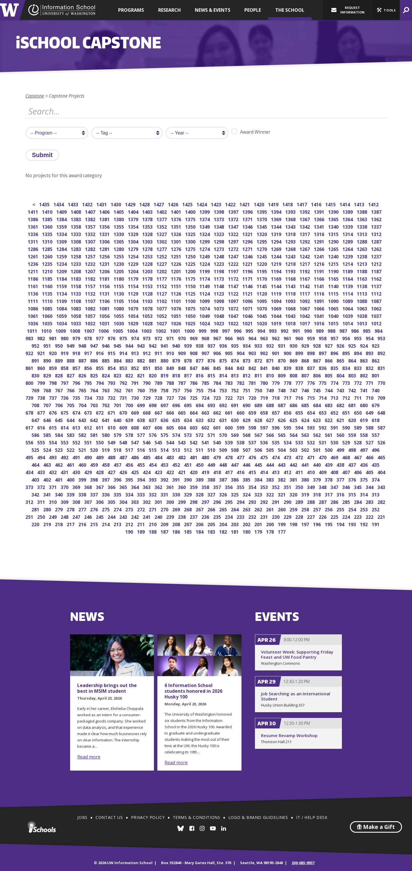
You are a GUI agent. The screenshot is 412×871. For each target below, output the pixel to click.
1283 (76, 248)
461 (71, 464)
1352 (162, 226)
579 (118, 434)
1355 (119, 226)
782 (241, 382)
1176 (176, 278)
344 (370, 486)
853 (123, 367)
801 (376, 375)
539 (229, 442)
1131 (105, 293)
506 (259, 449)
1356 (105, 226)
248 (65, 516)
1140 (334, 286)
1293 (291, 241)
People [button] (252, 10)
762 (118, 390)
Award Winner (250, 131)
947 (94, 345)
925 (352, 345)
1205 (119, 271)
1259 (62, 256)
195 (329, 524)
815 (212, 375)
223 (358, 516)
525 (36, 449)
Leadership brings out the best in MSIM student (107, 688)
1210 (48, 271)
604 (182, 427)
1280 (119, 248)
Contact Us (109, 817)
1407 (90, 211)
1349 (205, 226)
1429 (130, 204)
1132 (90, 293)
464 (36, 464)
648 (382, 412)
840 (276, 367)
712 (346, 397)
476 (253, 457)
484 (159, 457)
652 (335, 412)
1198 (219, 271)
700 (129, 405)
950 (59, 345)
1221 (248, 263)
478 (229, 457)
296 (217, 501)
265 (223, 509)
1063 (362, 308)
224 (346, 516)
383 (270, 479)
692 (223, 405)
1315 (334, 233)
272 (141, 509)
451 (188, 464)
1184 (62, 278)
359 (194, 486)
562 (317, 434)
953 (382, 338)
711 (358, 397)
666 (170, 412)
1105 (119, 300)
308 (77, 501)
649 (370, 412)
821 (141, 375)
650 (358, 412)
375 (364, 479)
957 (335, 338)
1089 (348, 300)
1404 (133, 211)
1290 (334, 241)
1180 (119, 278)
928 (317, 345)
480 (206, 457)
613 (77, 427)
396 (118, 479)
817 (188, 375)
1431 (102, 204)
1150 (191, 286)
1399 (205, 211)
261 (270, 509)
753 (223, 390)
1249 (205, 256)
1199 (205, 271)
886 (94, 360)
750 (259, 390)
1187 (377, 271)
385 (247, 479)
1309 (62, 241)
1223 (219, 263)
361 (170, 486)
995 (250, 330)
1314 (348, 233)
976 (112, 338)
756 (188, 390)
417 (229, 472)
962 (276, 338)
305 (112, 501)
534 (288, 442)
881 (153, 360)
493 (53, 457)
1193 (291, 271)
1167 (305, 278)
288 (311, 501)
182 (223, 531)
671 (112, 412)
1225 (191, 263)
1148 (219, 286)
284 (358, 501)
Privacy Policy (148, 817)
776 (311, 382)
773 (346, 382)
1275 (191, 248)
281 (36, 509)
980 (65, 338)
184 (200, 531)
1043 (291, 315)
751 (247, 390)
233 (241, 516)
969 (194, 338)
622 (329, 419)
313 (376, 494)
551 (88, 442)
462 (59, 464)
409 (323, 472)
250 (41, 516)
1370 (262, 219)
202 (247, 524)
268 (188, 509)
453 (165, 464)
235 (217, 516)
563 (305, 434)
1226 (176, 263)
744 (329, 390)
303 (135, 501)
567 (259, 434)
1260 (48, 256)
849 (170, 367)
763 (106, 390)
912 (147, 353)
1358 (76, 226)
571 (212, 434)
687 (282, 405)
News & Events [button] (212, 10)
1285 (48, 248)
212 (129, 524)
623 (317, 419)
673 (88, 412)
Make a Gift (376, 827)
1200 (191, 271)
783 (229, 382)
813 (235, 375)
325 (235, 494)
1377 (162, 219)
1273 (219, 248)
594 (299, 427)
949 (71, 345)
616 (41, 427)
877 (200, 360)
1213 (362, 263)
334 (129, 494)
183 (212, 531)
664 (194, 412)
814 (223, 375)
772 (358, 382)
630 (235, 419)
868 (305, 360)
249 (53, 516)
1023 (219, 323)
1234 (62, 263)
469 (335, 457)
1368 (291, 219)
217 (71, 524)
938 (200, 345)
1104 (133, 300)
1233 (76, 263)
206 (200, 524)
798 (53, 382)
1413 (359, 204)
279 (59, 509)
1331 (105, 233)
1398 (219, 211)
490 (88, 457)
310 (53, 501)
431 (65, 472)
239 (170, 516)
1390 (334, 211)
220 (36, 524)
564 (294, 434)
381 (294, 479)
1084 (62, 308)
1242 (305, 256)
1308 (76, 241)
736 (65, 397)
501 (317, 449)
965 (241, 338)
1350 (191, 226)
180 (247, 531)
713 (335, 397)
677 (41, 412)
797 (65, 382)
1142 (305, 286)
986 (355, 330)
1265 (334, 248)
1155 (119, 286)
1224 (205, 263)
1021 (248, 323)
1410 (48, 211)
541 (206, 442)
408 (335, 472)
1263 (362, 248)
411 (299, 472)
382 (282, 479)
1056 (105, 315)
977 (100, 338)
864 (352, 360)
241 (147, 516)
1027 (162, 323)
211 (141, 524)
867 (317, 360)
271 (153, 509)
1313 (362, 233)
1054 (133, 315)
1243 (291, 256)
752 (235, 390)
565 (282, 434)
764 (94, 390)
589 (358, 427)
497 (364, 449)
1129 (133, 293)
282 (382, 501)
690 (247, 405)
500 (329, 449)
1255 (119, 256)
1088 (362, 300)
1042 (305, 315)
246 (88, 516)
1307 (90, 241)
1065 (334, 308)
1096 (248, 300)
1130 (119, 293)
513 (176, 449)
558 (364, 434)
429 (88, 472)
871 (270, 360)
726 (182, 397)
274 (118, 509)
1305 (119, 241)
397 (106, 479)
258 (305, 509)
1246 (248, 256)
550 (100, 442)
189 (141, 531)
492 (65, 457)
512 (188, 449)
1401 (176, 211)
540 (217, 442)
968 (206, 338)
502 (305, 449)
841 (264, 367)
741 (364, 390)
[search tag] (127, 133)
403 (36, 479)
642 (94, 419)
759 (153, 390)
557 (376, 434)
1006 (104, 330)
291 (276, 501)
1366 (319, 219)
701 (118, 405)
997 (226, 330)
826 (83, 375)
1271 (248, 248)
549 (112, 442)
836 (323, 367)
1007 (90, 330)
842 (253, 367)
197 (305, 524)
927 (329, 345)
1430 (116, 204)
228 (299, 516)
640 (118, 419)
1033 (76, 323)
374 (376, 479)
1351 (176, 226)
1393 (291, 211)
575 (165, 434)
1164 (348, 278)
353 (264, 486)
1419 (274, 204)
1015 (334, 323)
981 (53, 338)
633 (200, 419)
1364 (348, 219)
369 (77, 486)
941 (165, 345)
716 (299, 397)
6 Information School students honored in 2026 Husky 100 (193, 691)
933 (259, 345)
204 (223, 524)
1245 (262, 256)
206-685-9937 (303, 862)
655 (299, 412)
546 (147, 442)
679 (376, 405)
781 (253, 382)
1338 (362, 226)
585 (47, 434)
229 (288, 516)
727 (170, 397)
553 (65, 442)
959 (311, 338)
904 (241, 353)
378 (329, 479)
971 (170, 338)
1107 (90, 300)
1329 (133, 233)
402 (47, 479)
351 (288, 486)
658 (264, 412)
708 (36, 405)
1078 (148, 308)
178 (270, 531)
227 (311, 516)
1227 (162, 263)
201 (259, 524)
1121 (248, 293)
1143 (291, 286)
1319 (276, 233)
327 (212, 494)
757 (176, 390)
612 (88, 427)
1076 (176, 308)
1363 (362, 219)
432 (53, 472)
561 (329, 434)
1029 (133, 323)
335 (118, 494)
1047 (233, 315)
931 (282, 345)
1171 (248, 278)
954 (370, 338)
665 (182, 412)
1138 (362, 286)
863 (364, 360)
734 (88, 397)
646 (47, 419)
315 (352, 494)
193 (352, 524)
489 (100, 457)
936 (223, 345)
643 (83, 419)
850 (159, 367)
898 (311, 353)
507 (247, 449)
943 (141, 345)
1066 (319, 308)
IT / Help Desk (311, 817)
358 (206, 486)
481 (194, 457)
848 (182, 367)
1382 (90, 219)
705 (71, 405)
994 (261, 330)
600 (229, 427)
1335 (48, 233)
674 (77, 412)
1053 (148, 315)
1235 (48, 263)
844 (229, 367)
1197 (233, 271)
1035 (48, 323)
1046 (248, 315)
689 (259, 405)
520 (94, 449)
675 (65, 412)
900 (288, 353)
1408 (76, 211)
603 (194, 427)
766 (71, 390)
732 (112, 397)
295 (229, 501)
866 (329, 360)
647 (36, 419)
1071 (248, 308)
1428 (145, 204)
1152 (162, 286)
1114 (348, 293)
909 (182, 353)
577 (141, 434)
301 (159, 501)
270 (165, 509)
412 (288, 472)
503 (294, 449)
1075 (191, 308)
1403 (148, 211)
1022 (233, 323)
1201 (176, 271)
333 (141, 494)
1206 (105, 271)
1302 (162, 241)
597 (264, 427)
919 (65, 353)
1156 (105, 286)
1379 (133, 219)
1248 (219, 256)
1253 (148, 256)
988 (332, 330)
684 (317, 405)
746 (305, 390)
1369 (276, 219)
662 (217, 412)
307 (88, 501)
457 (118, 464)
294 (241, 501)
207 (188, 524)
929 (305, 345)
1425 (188, 204)
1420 (259, 204)
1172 (233, 278)
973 (147, 338)
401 (59, 479)
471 (311, 457)
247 (77, 516)
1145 (262, 286)
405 (370, 472)
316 (341, 494)
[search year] (197, 133)
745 (317, 390)
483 (170, 457)
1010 (47, 330)
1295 (262, 241)
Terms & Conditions (196, 817)
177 (282, 531)
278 (71, 509)
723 (217, 397)
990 (308, 330)
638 (141, 419)
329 (188, 494)
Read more (88, 757)
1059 (62, 315)
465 (382, 457)
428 (100, 472)
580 (106, 434)
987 (343, 330)
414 (264, 472)
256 (329, 509)
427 (112, 472)
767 (59, 390)
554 (53, 442)
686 (294, 405)
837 (311, 367)
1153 (148, 286)
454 (153, 464)
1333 (76, 233)
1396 (248, 211)
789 (159, 382)
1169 (276, 278)
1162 (377, 278)
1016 (319, 323)
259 (294, 509)
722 (229, 397)
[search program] (56, 133)
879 (176, 360)
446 (247, 464)
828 (59, 375)
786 (194, 382)
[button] (385, 10)
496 (376, 449)
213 (118, 524)
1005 (118, 330)
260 (282, 509)
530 (335, 442)
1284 (62, 248)
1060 (48, 315)
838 (299, 367)
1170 (262, 278)
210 (153, 524)
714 (323, 397)
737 (53, 397)
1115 (334, 293)
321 (282, 494)
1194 (276, 271)
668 (147, 412)
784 (217, 382)
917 (88, 353)
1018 (291, 323)
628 (259, 419)
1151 (176, 286)
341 (47, 494)
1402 (162, 211)
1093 (291, 300)
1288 (362, 241)
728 (159, 397)
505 (270, 449)
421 (182, 472)
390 (188, 479)
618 (376, 419)
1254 (133, 256)
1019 (276, 323)
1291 (319, 241)
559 (352, 434)
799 (41, 382)
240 (159, 516)
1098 (219, 300)
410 (311, 472)
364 (135, 486)
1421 (245, 204)
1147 (233, 286)
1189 (348, 271)
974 (135, 338)
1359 (62, 226)
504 (282, 449)
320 (294, 494)
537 (253, 442)
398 (94, 479)
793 (112, 382)
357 (217, 486)
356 (229, 486)
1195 (262, 271)
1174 (205, 278)
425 (135, 472)
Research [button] (169, 10)
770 (382, 382)
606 (159, 427)
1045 (262, 315)
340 (59, 494)
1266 (319, 248)
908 (194, 353)
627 (270, 419)
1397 (233, 211)
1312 (377, 233)
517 (129, 449)
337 (94, 494)
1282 (90, 248)
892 (382, 353)
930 (294, 345)
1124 (205, 293)
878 (188, 360)
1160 (48, 286)
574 (176, 434)
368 (88, 486)
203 (235, 524)
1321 (248, 233)
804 (341, 375)
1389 (348, 211)
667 (159, 412)
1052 (162, 315)
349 (311, 486)
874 (235, 360)
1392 (305, 211)
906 (217, 353)
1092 (305, 300)
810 (270, 375)
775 (323, 382)
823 (118, 375)
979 (77, 338)
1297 (233, 241)
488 (112, 457)
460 (83, 464)
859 (53, 367)
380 (305, 479)
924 (364, 345)
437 (352, 464)
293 (253, 501)
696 (176, 405)
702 (106, 405)
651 (346, 412)
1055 (119, 315)
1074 (205, 308)
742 (352, 390)
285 (346, 501)
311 (41, 501)
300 (170, 501)
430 (77, 472)
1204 (133, 271)
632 (212, 419)
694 (200, 405)
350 (299, 486)
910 (170, 353)
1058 (76, 315)
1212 (377, 263)
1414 (345, 204)
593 (311, 427)
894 (358, 353)
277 (83, 509)
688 (270, 405)
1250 (191, 256)
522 (71, 449)
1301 (176, 241)
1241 (319, 256)
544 (170, 442)
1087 (377, 300)
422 (170, 472)
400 (71, 479)
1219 (276, 263)
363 (147, 486)
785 (206, 382)
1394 (276, 211)
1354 (133, 226)
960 (299, 338)
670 (123, 412)
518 (118, 449)
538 (241, 442)
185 (188, 531)
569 (235, 434)
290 (288, 501)
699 (141, 405)
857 (77, 367)
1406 (105, 211)
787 (182, 382)
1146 (248, 286)
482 (182, 457)
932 (270, 345)
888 (71, 360)
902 (264, 353)
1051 (176, 315)
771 (370, 382)
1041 (319, 315)
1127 (162, 293)
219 (47, 524)
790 (147, 382)
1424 (202, 204)
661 (229, 412)
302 (147, 501)
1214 (348, 263)
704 (83, 405)
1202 (162, 271)
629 (247, 419)
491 (77, 457)
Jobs (82, 817)
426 (123, 472)
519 (106, 449)
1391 (319, 211)
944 (129, 345)
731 (123, 397)
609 (123, 427)
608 (135, 427)
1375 (191, 219)
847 (194, 367)
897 (323, 353)
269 (176, 509)
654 (311, 412)
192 (364, 524)
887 (83, 360)
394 (141, 479)
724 (206, 397)
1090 (334, 300)
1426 (173, 204)
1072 (233, 308)
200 (270, 524)
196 (317, 524)
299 (182, 501)
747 (294, 390)
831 (382, 367)
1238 (362, 256)
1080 (119, 308)
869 (294, 360)
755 (200, 390)
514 (165, 449)
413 (276, 472)
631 (223, 419)
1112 (377, 293)
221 (382, 516)
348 (323, 486)
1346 (248, 226)
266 (212, 509)
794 (100, 382)
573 (188, 434)
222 (370, 516)
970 (182, 338)
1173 (219, 278)
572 (200, 434)
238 (182, 516)
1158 (76, 286)
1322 (233, 233)
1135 (48, 293)
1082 (90, 308)
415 (253, 472)
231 (264, 516)
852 (135, 367)
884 (118, 360)
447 (235, 464)
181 (235, 531)
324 (247, 494)
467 (358, 457)
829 (47, 375)
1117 (305, 293)
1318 (291, 233)
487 (123, 457)
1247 (233, 256)
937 (212, 345)
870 (282, 360)
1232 (90, 263)
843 (241, 367)
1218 (291, 263)
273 (129, 509)
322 (270, 494)
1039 (348, 315)
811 (259, 375)
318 (317, 494)
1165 (334, 278)
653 (323, 412)
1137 (377, 286)
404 (382, 472)
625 (294, 419)
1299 (205, 241)
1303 (148, 241)
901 (276, 353)
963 (264, 338)
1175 (191, 278)
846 (206, 367)
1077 (162, 308)
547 (135, 442)
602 (206, 427)
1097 (233, 300)
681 (352, 405)
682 (341, 405)
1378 (148, 219)
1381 (105, 219)
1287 (377, 241)
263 (247, 509)
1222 (233, 263)
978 (88, 338)
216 (83, 524)
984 (379, 330)
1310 (48, 241)
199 (282, 524)
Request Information (348, 9)
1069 (276, 308)
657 (276, 412)
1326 (176, 233)
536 (264, 442)
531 (323, 442)
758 (165, 390)
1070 (262, 308)
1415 (331, 204)
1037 (377, 315)
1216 (319, 263)
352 (276, 486)
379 (317, 479)
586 (36, 434)
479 (217, 457)
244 (112, 516)
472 (299, 457)
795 (88, 382)
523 (59, 449)
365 (123, 486)
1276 (176, 248)
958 (323, 338)
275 (106, 509)
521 (83, 449)
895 (346, 353)
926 (341, 345)
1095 (262, 300)
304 (123, 501)
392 (165, 479)
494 (41, 457)
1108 (76, 300)
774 (335, 382)
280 (47, 509)
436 (364, 464)
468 (346, 457)
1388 (362, 211)
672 (100, 412)
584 (59, 434)
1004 (132, 330)
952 (36, 345)
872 (259, 360)
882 (141, 360)
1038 (362, 315)
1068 (291, 308)
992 (285, 330)
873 (247, 360)
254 (352, 509)
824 (106, 375)
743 (341, 390)
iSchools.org (41, 827)
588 (370, 427)
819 (165, 375)
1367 (305, 219)
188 (153, 531)
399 (83, 479)
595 (288, 427)
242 (135, 516)
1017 (305, 323)
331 (165, 494)
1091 (319, 300)
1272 (233, 248)
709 (382, 397)
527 (370, 442)
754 (212, 390)
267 (200, 509)
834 (346, 367)
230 (276, 516)
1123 (219, 293)
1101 (176, 300)
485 (147, 457)
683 (329, 405)
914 (123, 353)
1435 (45, 204)
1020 (262, 323)
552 (77, 442)
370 (65, 486)
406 (358, 472)
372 (41, 486)
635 (176, 419)
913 (135, 353)
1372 (233, 219)
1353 (148, 226)
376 (352, 479)
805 (329, 375)
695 (188, 405)
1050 (191, 315)
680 (364, 405)
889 (59, 360)
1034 (62, 323)
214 (106, 524)
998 (214, 330)
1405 (119, 211)
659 (253, 412)
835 (335, 367)
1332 (90, 233)
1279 (133, 248)
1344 (276, 226)
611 (100, 427)
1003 (147, 330)
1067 (305, 308)
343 (382, 486)
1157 (90, 286)
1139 (348, 286)
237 (194, 516)
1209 (62, 271)
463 (47, 464)
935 (235, 345)
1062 (377, 308)
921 (41, 353)
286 (335, 501)
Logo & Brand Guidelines (258, 817)
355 (241, 486)
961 (288, 338)
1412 (374, 204)
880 (165, 360)
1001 (175, 330)
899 (299, 353)
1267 (305, 248)
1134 (62, 293)
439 (329, 464)
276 (94, 509)
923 (376, 345)
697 (165, 405)
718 (276, 397)
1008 (75, 330)
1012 (377, 323)
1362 (377, 219)
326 (223, 494)
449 (212, 464)
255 (341, 509)
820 (153, 375)
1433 (73, 204)
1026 (176, 323)
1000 (190, 330)
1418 (288, 204)
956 (346, 338)
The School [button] (289, 10)
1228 (148, 263)
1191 (319, 271)
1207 (90, 271)
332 (153, 494)
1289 (348, 241)
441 (305, 464)
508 (235, 449)
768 (47, 390)
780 (264, 382)
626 (282, 419)
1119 (276, 293)
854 (112, 367)
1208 (76, 271)
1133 (76, 293)
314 (364, 494)
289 (299, 501)
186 (176, 531)
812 (247, 375)
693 (212, 405)
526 (382, 442)
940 (176, 345)
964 (253, 338)
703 (94, 405)
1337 (377, 226)
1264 (348, 248)
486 (135, 457)
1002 (161, 330)
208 (176, 524)
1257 (90, 256)
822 (129, 375)
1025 (191, 323)
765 (83, 390)
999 (203, 330)
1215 (334, 263)
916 (100, 353)
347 (335, 486)
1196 (248, 271)
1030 (119, 323)
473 (288, 457)
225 (335, 516)
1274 (205, 248)
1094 (276, 300)
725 (194, 397)
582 (83, 434)
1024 (205, 323)
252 (376, 509)
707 (47, 405)
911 (159, 353)
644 (71, 419)
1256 (105, 256)
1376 (176, 219)
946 (106, 345)
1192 (305, 271)
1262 (377, 248)
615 (53, 427)
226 (323, 516)
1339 (348, 226)
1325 (191, 233)
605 (170, 427)
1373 (219, 219)
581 (94, 434)
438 (341, 464)
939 (188, 345)
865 (341, 360)
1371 (248, 219)
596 (276, 427)
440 (317, 464)
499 (341, 449)
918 (77, 353)
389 (200, 479)
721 (241, 397)
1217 (305, 263)
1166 (319, 278)
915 (112, 353)
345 (358, 486)
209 (165, 524)
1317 (305, 233)
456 (129, 464)
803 (352, 375)
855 (100, 367)
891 (36, 360)
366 (112, 486)
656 (288, 412)
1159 (62, 286)
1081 (105, 308)
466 (370, 457)
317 (329, 494)
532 (311, 442)
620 (352, 419)
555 (41, 442)
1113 (362, 293)
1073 (219, 308)
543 (182, 442)
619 (364, 419)
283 (370, 501)
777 (299, 382)
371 (53, 486)
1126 (176, 293)
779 (276, 382)
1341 (319, 226)
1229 (133, 263)
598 (253, 427)
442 (294, 464)
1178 (148, 278)
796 (77, 382)
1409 (62, 211)
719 (264, 397)
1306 (105, 241)
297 (206, 501)
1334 (62, 233)
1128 (148, 293)
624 (305, 419)
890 (47, 360)
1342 (305, 226)
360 (182, 486)
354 (253, 486)
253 (364, 509)
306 (100, 501)
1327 (162, 233)
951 (47, 345)
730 (135, 397)
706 (59, 405)
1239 (348, 256)
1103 (148, 300)
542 (194, 442)
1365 (334, 219)
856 (88, 367)
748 (282, 390)
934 (247, 345)
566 (270, 434)
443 (282, 464)
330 (176, 494)
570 (223, 434)
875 (223, 360)
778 (288, 382)
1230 (119, 263)
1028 (148, 323)
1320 (262, 233)
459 (94, 464)
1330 (119, 233)
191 (376, 524)
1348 (219, 226)
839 (288, 367)
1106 (105, 300)
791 (135, 382)
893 (370, 353)
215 (94, 524)
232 (253, 516)
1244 (276, 256)
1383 (76, 219)
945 (118, 345)
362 (159, 486)
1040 (334, 315)
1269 (276, 248)
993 (273, 330)
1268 (291, 248)
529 (346, 442)
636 (165, 419)
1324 (205, 233)
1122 (233, 293)
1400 (191, 211)
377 (341, 479)
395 (129, 479)
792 (123, 382)
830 (36, 375)
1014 (348, 323)
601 (217, 427)
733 (100, 397)
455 (141, 464)
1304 (133, 241)
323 (259, 494)
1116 (319, 293)
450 (200, 464)
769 (36, 390)
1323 (219, 233)
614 (65, 427)
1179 (133, 278)
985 (367, 330)
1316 (319, 233)
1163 (362, 278)
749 (270, 390)
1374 (205, 219)
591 (335, 427)
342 (36, 494)
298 (194, 501)
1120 (262, 293)
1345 (262, 226)
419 (206, 472)
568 (247, 434)
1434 (59, 204)
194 (341, 524)
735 (77, 397)
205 (212, 524)
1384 (62, 219)
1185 (48, 278)
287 (323, 501)
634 (188, 419)
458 (106, 464)
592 (323, 427)
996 (238, 330)
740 (376, 390)
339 (71, 494)
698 (153, 405)
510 (212, 449)
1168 (291, 278)
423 (159, 472)
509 (223, 449)
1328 (148, 233)
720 (253, 397)
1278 (148, 248)
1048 (219, 315)
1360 (48, 226)
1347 (233, 226)
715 (311, 397)
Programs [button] (131, 10)
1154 (133, 286)
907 (206, 353)
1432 (88, 204)
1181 (105, 278)
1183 (76, 278)
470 (323, 457)
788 (170, 382)
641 (106, 419)
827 (71, 375)
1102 (162, 300)
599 (241, 427)
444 (270, 464)
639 (129, 419)
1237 (377, 256)
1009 (61, 330)
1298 (219, 241)
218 (59, 524)
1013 (362, 323)
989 (320, 330)
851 (147, 367)
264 (235, 509)
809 (282, 375)
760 (141, 390)
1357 (90, 226)
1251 (176, 256)
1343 (291, 226)
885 (106, 360)
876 (212, 360)
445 (259, 464)
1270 (262, 248)
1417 (302, 204)
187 (165, 531)
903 (253, 353)
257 (317, 509)
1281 (105, 248)
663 (206, 412)
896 (335, 353)
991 (297, 330)
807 (305, 375)
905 (229, 353)
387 (223, 479)
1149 (205, 286)
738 (41, 397)
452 (176, 464)
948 (83, 345)
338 (83, 494)
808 (294, 375)
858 (65, 367)
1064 (348, 308)
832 (370, 367)
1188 (362, 271)
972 (159, 338)
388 (212, 479)
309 (65, 501)
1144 (276, 286)
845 (217, 367)
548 (123, 442)
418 (217, 472)
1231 (105, 263)
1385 (48, 219)
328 (200, 494)
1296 (248, 241)
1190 (334, 271)
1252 (162, 256)
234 (229, 516)
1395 (262, 211)
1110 (48, 300)
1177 (162, 278)
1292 (305, 241)
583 (71, 434)
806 (317, 375)
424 (147, 472)
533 (299, 442)
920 (53, 353)
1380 (119, 219)
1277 (162, 248)
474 (276, 457)
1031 (105, 323)
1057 (90, 315)
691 (235, 405)
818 (176, 375)
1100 (191, 300)
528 (358, 442)
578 (129, 434)
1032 (90, 323)
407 (346, 472)
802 (364, 375)
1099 (205, 300)
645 (59, 419)
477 (241, 457)
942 (153, 345)
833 (358, 367)
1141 (319, 286)
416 (241, 472)
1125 (191, 293)
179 (259, 531)
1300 (191, 241)
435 (376, 464)
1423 (216, 204)
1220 (262, 263)
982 (41, 338)
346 (346, 486)
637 (153, 419)
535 (276, 442)
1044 (276, 315)
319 (305, 494)
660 (241, 412)
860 (41, 367)
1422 (231, 204)
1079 (133, 308)
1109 (62, 300)
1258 (76, 256)
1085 (48, 308)
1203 (148, 271)
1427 (159, 204)
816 (200, 375)
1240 (334, 256)
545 (159, 442)
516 (141, 449)
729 (147, 397)
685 (305, 405)
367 (100, 486)
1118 (291, 293)
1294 (276, 241)
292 (264, 501)
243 (123, 516)
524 (47, 449)
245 (100, 516)
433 (41, 472)
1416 (316, 204)
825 (94, 375)
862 (376, 360)
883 (129, 360)
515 (153, 449)
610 (112, 427)
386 (235, 479)
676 (53, 412)
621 (341, 419)
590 (346, 427)
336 (106, 494)
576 (153, 434)
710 (370, 397)
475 (264, 457)
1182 (90, 278)
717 (288, 397)
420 (194, 472)
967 (217, 338)
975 (123, 338)
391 (176, 479)
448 (223, 464)
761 (129, 390)
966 (229, 338)
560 (341, 434)
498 (352, 449)
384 (259, 479)
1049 (205, 315)
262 (259, 509)
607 (147, 427)
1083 (76, 308)
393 (153, 479)
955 (358, 338)
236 (206, 516)
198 (294, 524)
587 (382, 427)
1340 (334, 226)
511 (200, 449)
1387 (377, 211)
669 (135, 412)
